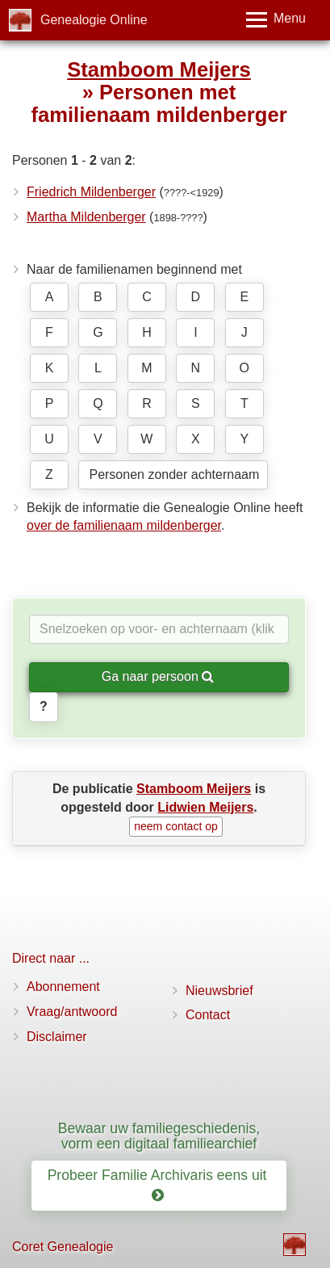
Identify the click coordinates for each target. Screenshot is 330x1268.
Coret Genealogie (62, 1246)
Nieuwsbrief (219, 990)
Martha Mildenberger (86, 217)
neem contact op (176, 826)
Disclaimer (57, 1036)
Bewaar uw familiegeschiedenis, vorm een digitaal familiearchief (159, 1136)
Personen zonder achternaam (174, 474)
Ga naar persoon (158, 676)
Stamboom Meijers (159, 69)
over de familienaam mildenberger (124, 525)
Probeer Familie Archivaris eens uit (159, 1185)
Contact (208, 1015)
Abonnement (63, 986)
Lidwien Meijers (205, 807)
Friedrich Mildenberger (91, 192)
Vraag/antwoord (72, 1011)
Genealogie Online (94, 20)
